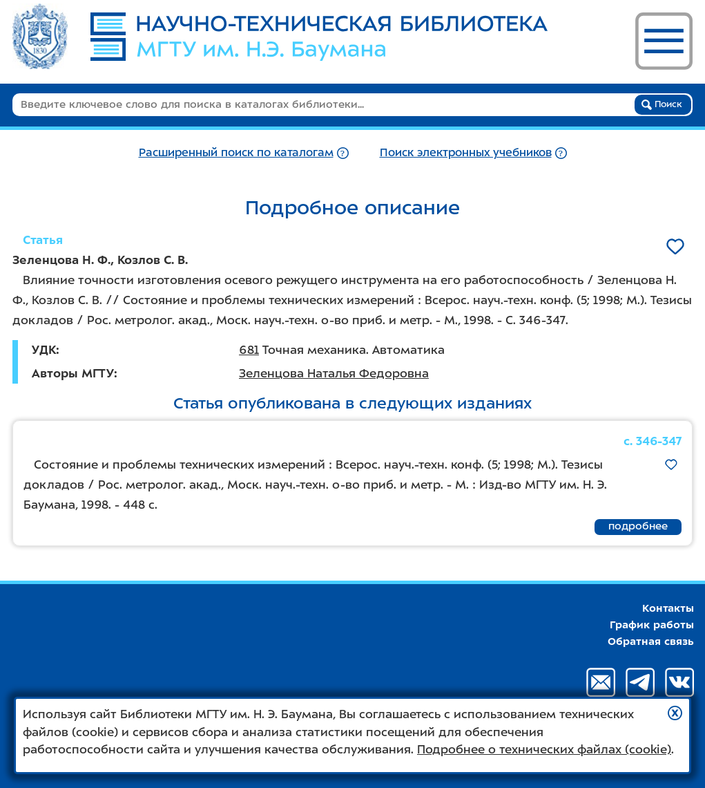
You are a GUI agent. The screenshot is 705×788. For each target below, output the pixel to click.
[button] (675, 713)
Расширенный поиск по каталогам (236, 152)
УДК (44, 350)
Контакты (668, 608)
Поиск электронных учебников (466, 152)
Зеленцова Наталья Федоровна (334, 373)
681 (249, 350)
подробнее (638, 526)
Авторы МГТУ (73, 373)
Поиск (661, 104)
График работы (652, 624)
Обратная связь (651, 641)
